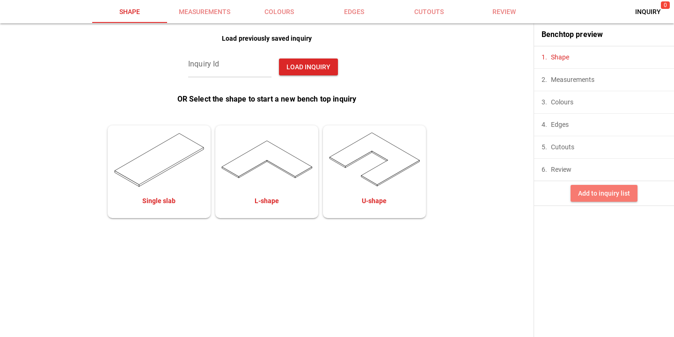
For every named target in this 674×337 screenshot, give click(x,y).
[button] (648, 11)
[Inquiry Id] (229, 64)
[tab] (129, 11)
